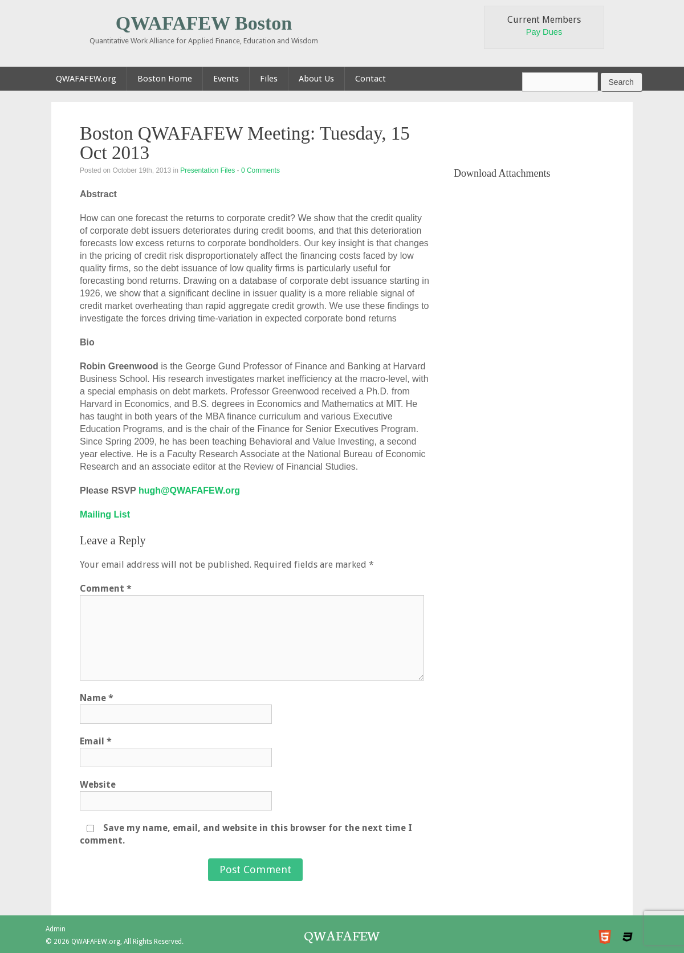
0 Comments (260, 170)
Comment (106, 588)
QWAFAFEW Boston (204, 23)
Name (96, 698)
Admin (56, 929)
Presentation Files (207, 170)
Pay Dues (544, 31)
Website (98, 784)
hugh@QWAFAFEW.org (189, 490)
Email (96, 741)
